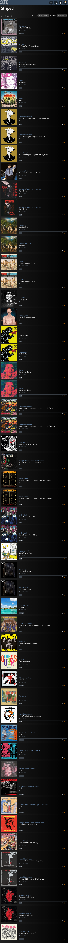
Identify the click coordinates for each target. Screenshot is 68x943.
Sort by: (35, 16)
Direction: (53, 16)
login (64, 33)
